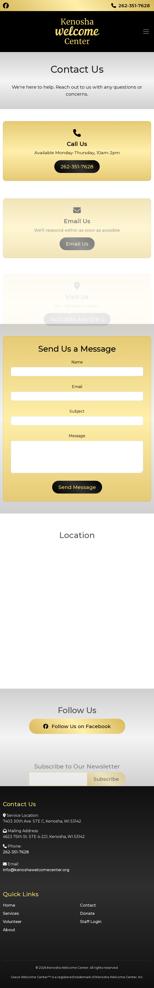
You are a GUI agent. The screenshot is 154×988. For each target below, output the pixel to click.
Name (77, 362)
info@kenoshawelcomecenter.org (36, 870)
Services (11, 913)
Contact (88, 905)
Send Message (77, 487)
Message (77, 436)
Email (77, 386)
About (9, 930)
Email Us (77, 254)
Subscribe (106, 790)
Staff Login (90, 921)
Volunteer (12, 921)
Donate (87, 913)
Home (9, 905)
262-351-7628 (77, 167)
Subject (77, 411)
